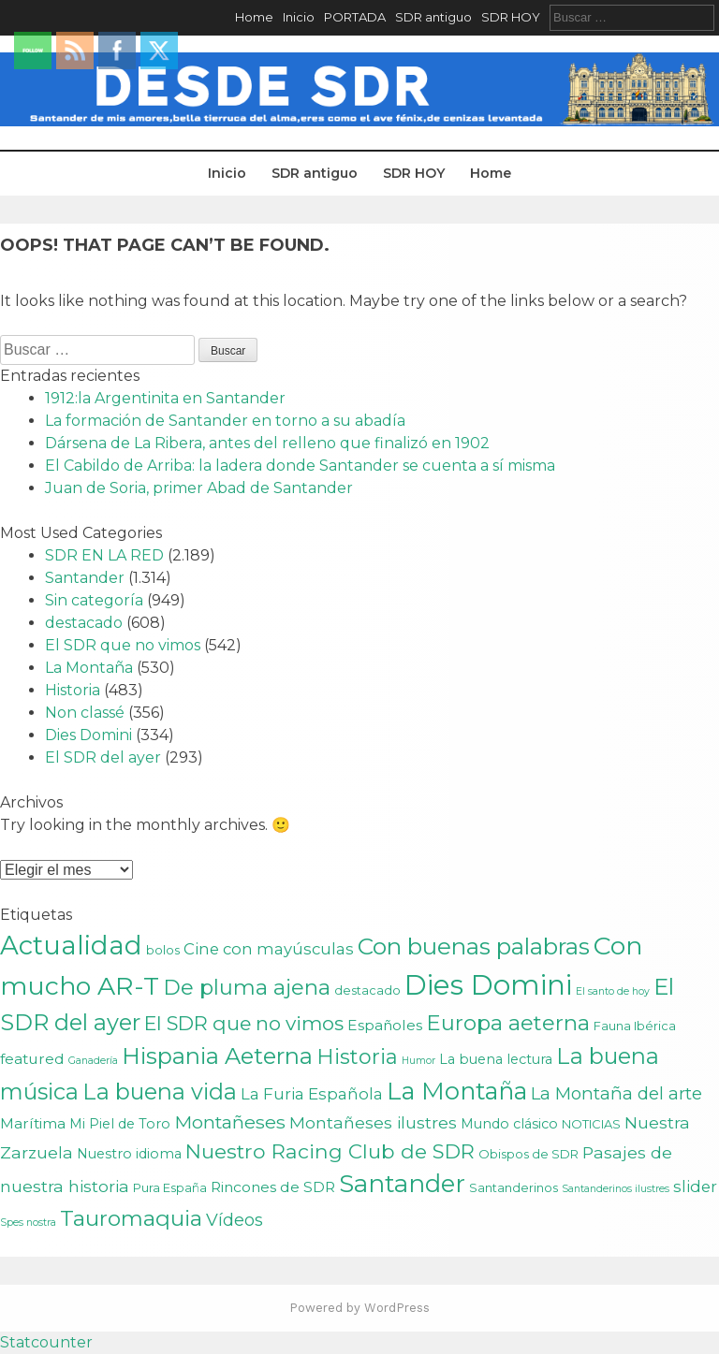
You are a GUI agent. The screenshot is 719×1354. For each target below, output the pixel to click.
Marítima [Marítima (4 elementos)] (33, 1123)
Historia (72, 690)
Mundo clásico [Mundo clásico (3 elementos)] (509, 1123)
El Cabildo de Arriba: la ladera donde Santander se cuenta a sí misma (300, 465)
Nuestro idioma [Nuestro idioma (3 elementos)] (129, 1153)
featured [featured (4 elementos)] (32, 1059)
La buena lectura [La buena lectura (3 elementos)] (495, 1059)
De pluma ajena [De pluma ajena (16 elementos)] (246, 987)
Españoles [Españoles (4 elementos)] (384, 1025)
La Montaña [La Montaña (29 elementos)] (457, 1090)
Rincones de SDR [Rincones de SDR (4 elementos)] (273, 1187)
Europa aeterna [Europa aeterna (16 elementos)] (508, 1023)
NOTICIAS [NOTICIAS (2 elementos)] (591, 1123)
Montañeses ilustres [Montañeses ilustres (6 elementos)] (373, 1122)
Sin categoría (94, 600)
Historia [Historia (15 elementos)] (357, 1057)
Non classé (85, 712)
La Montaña (89, 668)
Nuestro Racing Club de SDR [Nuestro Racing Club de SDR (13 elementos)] (330, 1151)
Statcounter (46, 1342)
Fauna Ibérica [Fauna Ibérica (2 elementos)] (635, 1025)
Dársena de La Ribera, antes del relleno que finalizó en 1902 (267, 443)
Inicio (299, 16)
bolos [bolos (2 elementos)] (163, 949)
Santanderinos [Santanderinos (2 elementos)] (513, 1187)
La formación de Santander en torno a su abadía (225, 420)
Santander (85, 578)
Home (254, 16)
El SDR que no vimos (122, 645)
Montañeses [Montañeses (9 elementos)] (230, 1122)
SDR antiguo (433, 16)
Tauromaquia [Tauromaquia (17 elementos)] (131, 1218)
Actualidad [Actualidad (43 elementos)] (71, 945)
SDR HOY (510, 16)
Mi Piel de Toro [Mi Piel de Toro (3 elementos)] (119, 1123)
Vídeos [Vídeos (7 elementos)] (234, 1219)
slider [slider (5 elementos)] (695, 1186)
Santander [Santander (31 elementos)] (402, 1184)
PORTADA (355, 16)
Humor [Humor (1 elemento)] (418, 1061)
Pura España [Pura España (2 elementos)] (170, 1187)
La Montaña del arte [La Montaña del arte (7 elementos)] (616, 1093)
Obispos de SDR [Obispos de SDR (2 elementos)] (528, 1153)
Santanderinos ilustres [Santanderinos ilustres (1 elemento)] (615, 1189)
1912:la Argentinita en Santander (165, 398)
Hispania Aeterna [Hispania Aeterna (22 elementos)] (217, 1056)
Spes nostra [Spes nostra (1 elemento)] (28, 1222)
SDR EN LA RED (104, 555)
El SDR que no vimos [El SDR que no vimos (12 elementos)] (244, 1023)
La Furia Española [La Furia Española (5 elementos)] (312, 1094)
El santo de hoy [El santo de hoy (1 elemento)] (613, 991)
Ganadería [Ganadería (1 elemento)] (93, 1061)
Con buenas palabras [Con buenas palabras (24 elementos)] (474, 946)
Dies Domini (88, 735)
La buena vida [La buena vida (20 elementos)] (159, 1091)
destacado (84, 623)
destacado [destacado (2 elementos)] (367, 990)
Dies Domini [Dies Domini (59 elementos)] (488, 984)
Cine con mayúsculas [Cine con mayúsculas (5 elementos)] (268, 948)
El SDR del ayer (103, 757)
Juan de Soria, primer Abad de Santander (199, 488)
